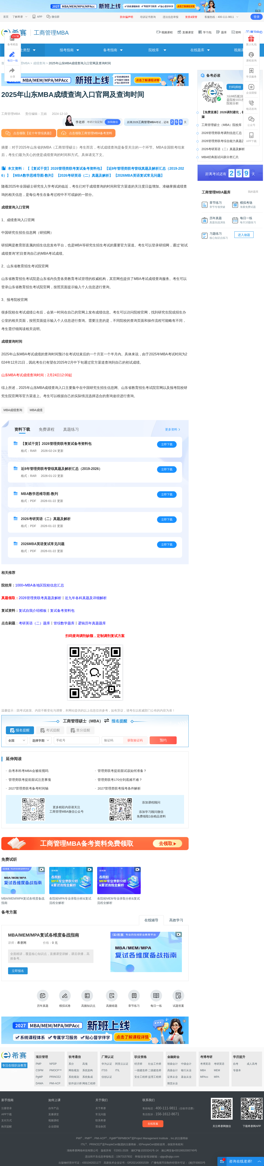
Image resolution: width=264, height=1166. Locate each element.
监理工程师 (154, 1076)
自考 (235, 1063)
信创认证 (107, 1076)
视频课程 (164, 32)
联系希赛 (100, 1120)
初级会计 (172, 1063)
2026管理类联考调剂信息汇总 (221, 133)
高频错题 (112, 998)
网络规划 (74, 1070)
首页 (5, 16)
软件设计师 (75, 1083)
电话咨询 (251, 105)
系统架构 (87, 1070)
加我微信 (112, 122)
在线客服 (153, 1123)
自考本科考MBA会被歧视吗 (28, 771)
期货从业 (172, 1083)
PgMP (39, 1076)
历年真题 (43, 998)
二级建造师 (154, 1070)
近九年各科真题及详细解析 (86, 598)
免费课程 (46, 429)
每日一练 (156, 998)
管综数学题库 (64, 623)
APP (37, 16)
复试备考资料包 (62, 610)
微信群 (52, 16)
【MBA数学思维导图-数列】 (33, 175)
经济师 (138, 1063)
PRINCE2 (55, 1076)
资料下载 (22, 429)
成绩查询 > (41, 63)
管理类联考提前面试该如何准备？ (122, 771)
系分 (71, 1063)
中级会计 (186, 1063)
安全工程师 (140, 1076)
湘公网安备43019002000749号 (179, 1150)
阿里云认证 (121, 1063)
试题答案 (178, 998)
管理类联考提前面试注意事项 (29, 779)
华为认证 (107, 1063)
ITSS (104, 1070)
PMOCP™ (55, 1070)
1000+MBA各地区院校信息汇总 (39, 585)
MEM (217, 1070)
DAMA (39, 1083)
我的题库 (253, 191)
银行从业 (186, 1070)
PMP (38, 1063)
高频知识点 (88, 998)
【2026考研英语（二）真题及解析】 (84, 175)
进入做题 (244, 235)
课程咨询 (251, 57)
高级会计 (172, 1070)
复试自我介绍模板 (33, 610)
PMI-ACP (54, 1083)
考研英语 (219, 1063)
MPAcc (204, 1076)
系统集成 (87, 1076)
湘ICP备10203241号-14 (145, 1150)
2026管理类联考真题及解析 (40, 598)
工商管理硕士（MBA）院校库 (221, 125)
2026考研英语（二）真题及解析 (223, 149)
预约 (163, 740)
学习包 (205, 32)
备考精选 (13, 40)
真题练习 (71, 429)
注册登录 (6, 1108)
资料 (236, 32)
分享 (12, 73)
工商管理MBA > (22, 63)
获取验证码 (135, 740)
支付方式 (6, 1120)
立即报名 (18, 971)
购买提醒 (6, 1126)
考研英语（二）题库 (34, 623)
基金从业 (186, 1076)
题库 (221, 32)
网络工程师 (88, 1083)
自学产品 (53, 1108)
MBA (203, 1070)
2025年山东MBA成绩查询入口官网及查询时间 (80, 63)
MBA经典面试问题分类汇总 (220, 157)
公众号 (251, 121)
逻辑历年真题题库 (92, 623)
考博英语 (205, 1063)
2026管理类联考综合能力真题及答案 (226, 141)
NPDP (53, 1063)
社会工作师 (154, 1063)
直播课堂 (185, 32)
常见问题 (100, 1114)
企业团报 (251, 89)
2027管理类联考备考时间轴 (28, 788)
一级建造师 (140, 1070)
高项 (85, 1063)
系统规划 (74, 1076)
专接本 (237, 1070)
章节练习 (134, 998)
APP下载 (251, 137)
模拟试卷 (65, 998)
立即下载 (167, 444)
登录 (257, 17)
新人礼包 (251, 41)
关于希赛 (100, 1108)
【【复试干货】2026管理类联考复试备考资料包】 (65, 168)
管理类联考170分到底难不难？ (120, 779)
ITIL (117, 1070)
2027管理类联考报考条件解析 (119, 788)
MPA (216, 1076)
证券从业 (172, 1076)
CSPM (39, 1070)
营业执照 (100, 1126)
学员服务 (251, 73)
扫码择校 (235, 87)
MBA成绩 (36, 410)
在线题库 (197, 50)
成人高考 (252, 1063)
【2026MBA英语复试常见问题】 (139, 175)
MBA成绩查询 (12, 410)
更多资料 (171, 429)
